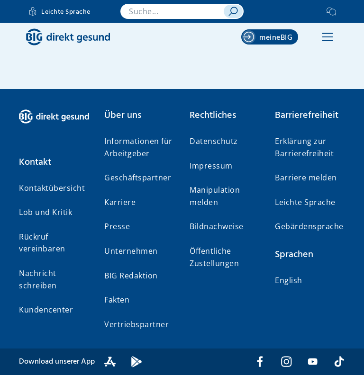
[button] (327, 37)
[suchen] (233, 11)
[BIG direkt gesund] (68, 36)
